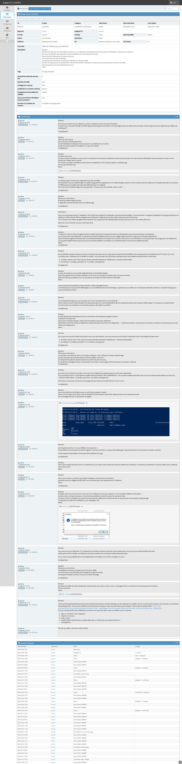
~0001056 (34, 632)
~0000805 (34, 302)
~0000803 (31, 290)
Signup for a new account (42, 9)
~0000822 (31, 407)
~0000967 (31, 496)
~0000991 (34, 605)
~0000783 (34, 216)
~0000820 (34, 374)
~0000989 (31, 588)
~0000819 (31, 355)
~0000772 (31, 158)
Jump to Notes (29, 18)
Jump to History (42, 18)
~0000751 (31, 141)
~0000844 (31, 479)
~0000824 (34, 449)
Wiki (20, 18)
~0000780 (31, 200)
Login (31, 9)
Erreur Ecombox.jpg (68, 403)
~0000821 (31, 394)
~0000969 (31, 570)
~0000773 (34, 181)
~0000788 (31, 236)
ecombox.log (65, 171)
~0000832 (31, 467)
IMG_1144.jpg (65, 594)
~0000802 (31, 275)
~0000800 (34, 255)
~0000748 (34, 125)
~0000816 (31, 319)
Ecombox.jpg (65, 506)
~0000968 (34, 552)
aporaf (101, 31)
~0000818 (34, 337)
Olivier (44, 31)
